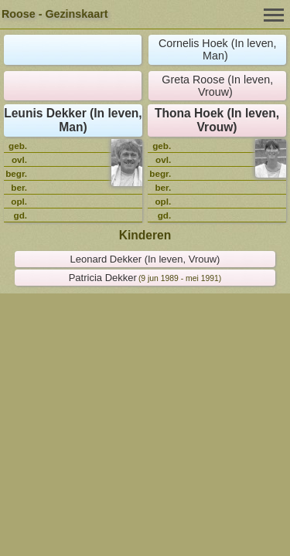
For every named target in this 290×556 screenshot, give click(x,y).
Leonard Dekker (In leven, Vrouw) (145, 259)
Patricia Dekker (103, 277)
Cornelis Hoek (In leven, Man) (218, 49)
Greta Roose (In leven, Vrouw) (217, 85)
